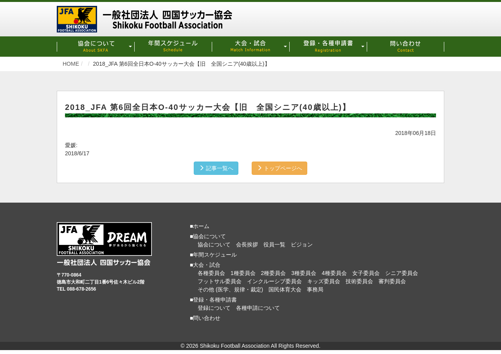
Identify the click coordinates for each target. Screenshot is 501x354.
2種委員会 (273, 273)
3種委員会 (303, 273)
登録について (214, 308)
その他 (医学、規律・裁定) (230, 289)
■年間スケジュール (213, 255)
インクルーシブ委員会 (274, 281)
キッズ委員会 (323, 281)
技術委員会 (359, 281)
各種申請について (258, 308)
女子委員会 (366, 273)
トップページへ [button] (279, 168)
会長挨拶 (247, 244)
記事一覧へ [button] (216, 168)
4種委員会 (334, 273)
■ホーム (199, 226)
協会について (214, 244)
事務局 (315, 289)
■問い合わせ (205, 318)
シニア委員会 (401, 273)
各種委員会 (211, 273)
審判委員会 (392, 281)
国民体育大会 (285, 289)
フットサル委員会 (219, 281)
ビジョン (302, 244)
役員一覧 (274, 244)
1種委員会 (243, 273)
